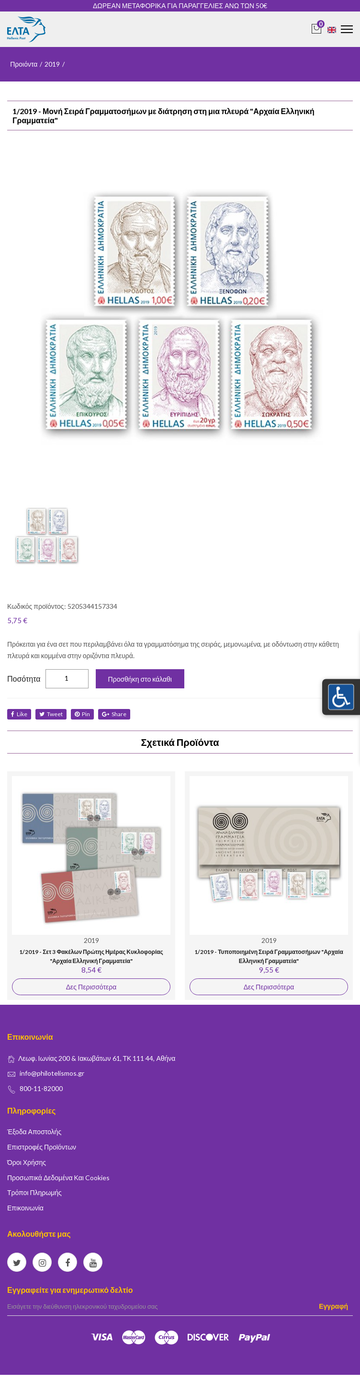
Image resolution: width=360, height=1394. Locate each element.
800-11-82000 (41, 1088)
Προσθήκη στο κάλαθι (140, 679)
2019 (52, 64)
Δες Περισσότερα (91, 987)
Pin (82, 714)
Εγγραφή (333, 1306)
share (114, 714)
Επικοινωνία (25, 1208)
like (19, 714)
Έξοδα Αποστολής (34, 1131)
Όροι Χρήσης (26, 1162)
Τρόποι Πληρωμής (34, 1192)
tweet (51, 714)
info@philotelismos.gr (52, 1073)
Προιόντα (23, 64)
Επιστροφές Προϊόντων (41, 1147)
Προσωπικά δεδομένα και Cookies (58, 1177)
